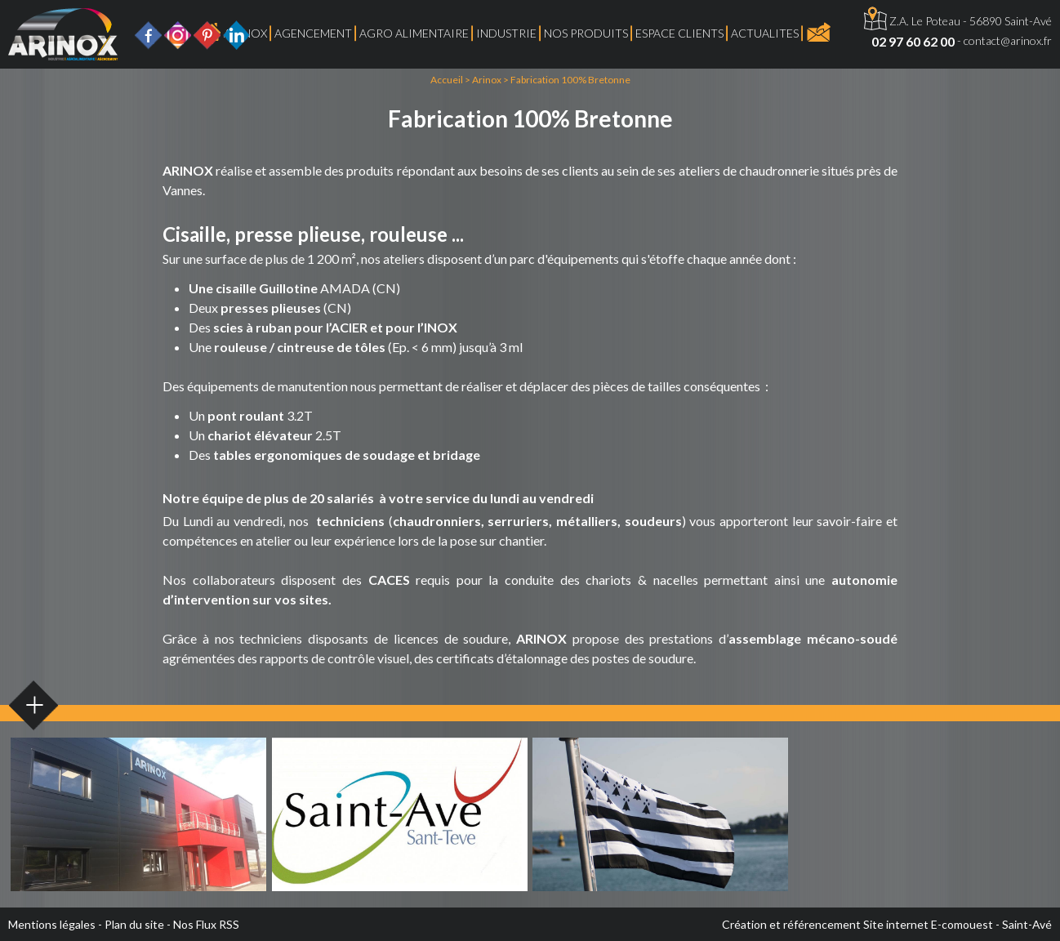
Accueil (446, 80)
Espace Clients (679, 33)
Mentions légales (52, 924)
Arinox (486, 80)
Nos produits (586, 33)
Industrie (506, 33)
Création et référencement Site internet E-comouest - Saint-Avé (887, 924)
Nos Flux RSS (206, 924)
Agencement (313, 33)
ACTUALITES (765, 33)
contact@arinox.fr (1008, 40)
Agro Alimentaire (414, 33)
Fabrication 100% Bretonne (570, 80)
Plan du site (134, 924)
